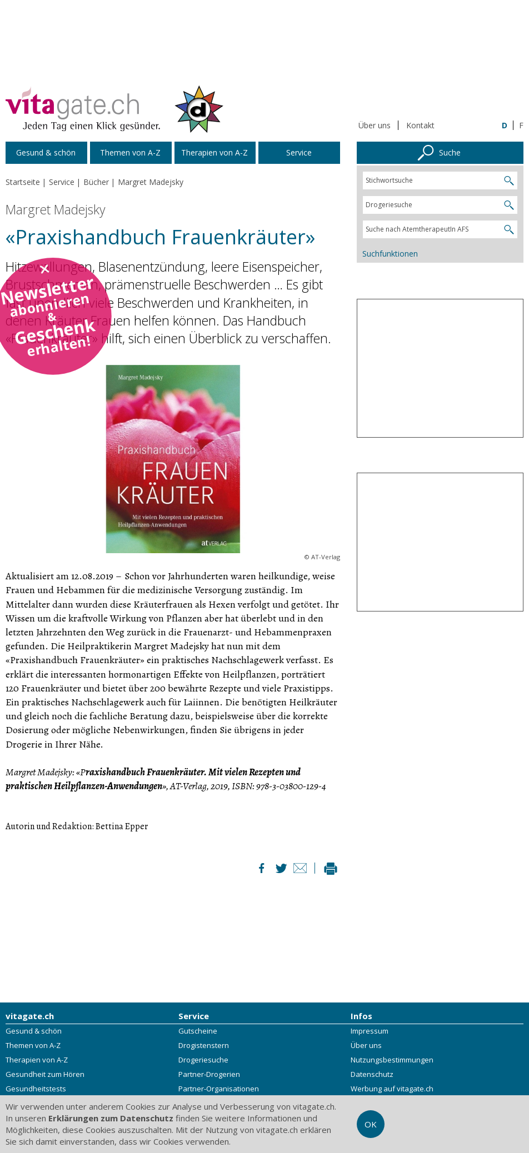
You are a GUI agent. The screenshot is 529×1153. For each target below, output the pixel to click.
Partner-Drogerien (209, 1075)
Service (193, 1016)
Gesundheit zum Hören (45, 1075)
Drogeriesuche (203, 1060)
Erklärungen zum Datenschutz (110, 1118)
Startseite (23, 182)
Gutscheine (197, 1031)
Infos (361, 1016)
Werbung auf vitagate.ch (392, 1089)
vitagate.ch (30, 1016)
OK (371, 1124)
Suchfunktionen (390, 253)
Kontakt (420, 125)
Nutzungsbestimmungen (392, 1060)
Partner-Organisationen (218, 1089)
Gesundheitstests (36, 1089)
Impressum (369, 1031)
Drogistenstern (203, 1046)
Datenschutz (372, 1075)
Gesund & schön (34, 1031)
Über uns (374, 125)
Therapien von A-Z (37, 1060)
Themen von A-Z (33, 1046)
